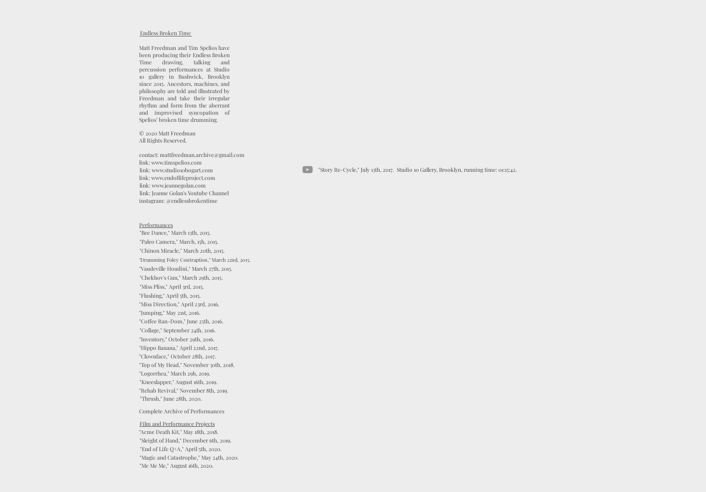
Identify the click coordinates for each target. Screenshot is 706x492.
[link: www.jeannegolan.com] (172, 185)
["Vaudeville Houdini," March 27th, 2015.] (185, 268)
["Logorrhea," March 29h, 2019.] (174, 373)
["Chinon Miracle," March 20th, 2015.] (182, 250)
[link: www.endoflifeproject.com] (177, 178)
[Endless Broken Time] (165, 33)
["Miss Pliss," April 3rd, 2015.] (171, 286)
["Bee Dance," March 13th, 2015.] (175, 232)
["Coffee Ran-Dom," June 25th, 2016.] (181, 321)
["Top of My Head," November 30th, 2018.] (187, 365)
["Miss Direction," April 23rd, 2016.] (179, 304)
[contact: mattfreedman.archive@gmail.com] (191, 155)
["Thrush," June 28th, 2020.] (171, 399)
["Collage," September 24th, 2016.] (177, 330)
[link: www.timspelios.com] (170, 162)
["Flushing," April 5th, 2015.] (170, 295)
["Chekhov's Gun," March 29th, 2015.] (181, 277)
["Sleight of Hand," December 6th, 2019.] (185, 440)
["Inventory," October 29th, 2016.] (176, 339)
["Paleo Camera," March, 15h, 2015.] (178, 241)
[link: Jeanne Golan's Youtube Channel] (184, 193)
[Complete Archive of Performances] (181, 411)
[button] (189, 457)
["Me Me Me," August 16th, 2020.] (176, 466)
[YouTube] (307, 169)
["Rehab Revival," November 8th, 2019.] (183, 390)
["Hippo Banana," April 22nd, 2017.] (179, 348)
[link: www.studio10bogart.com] (176, 170)
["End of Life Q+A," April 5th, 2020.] (181, 449)
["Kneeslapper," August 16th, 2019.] (178, 382)
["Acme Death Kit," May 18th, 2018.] (178, 432)
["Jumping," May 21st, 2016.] (169, 313)
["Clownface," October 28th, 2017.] (177, 356)
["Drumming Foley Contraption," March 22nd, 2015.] (195, 259)
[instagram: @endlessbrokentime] (178, 201)
